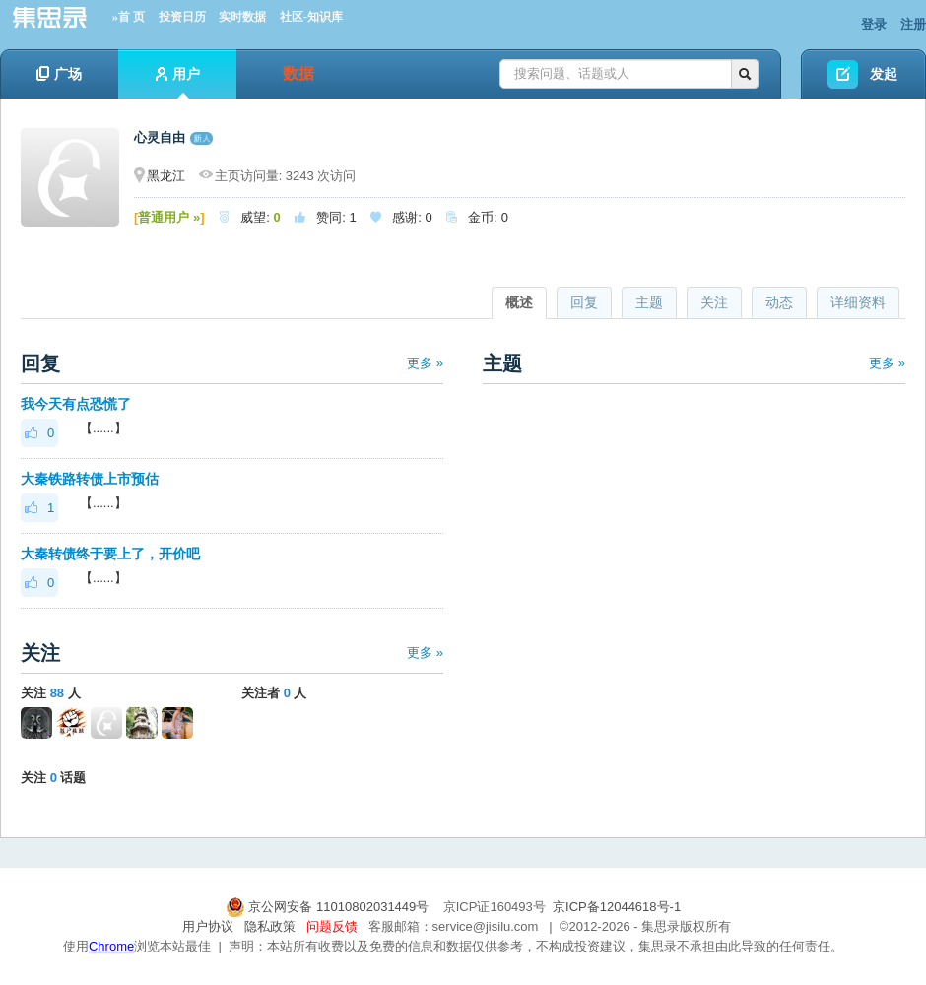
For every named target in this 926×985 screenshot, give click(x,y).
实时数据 (242, 17)
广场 (59, 74)
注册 (913, 24)
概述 (519, 302)
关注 (714, 302)
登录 (874, 24)
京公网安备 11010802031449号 (329, 906)
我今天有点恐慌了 (76, 404)
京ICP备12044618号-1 (617, 906)
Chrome (111, 946)
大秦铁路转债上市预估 (90, 479)
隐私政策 (270, 926)
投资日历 (182, 17)
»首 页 (128, 17)
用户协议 (207, 926)
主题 (649, 302)
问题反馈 (332, 926)
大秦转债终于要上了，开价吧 (110, 553)
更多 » (425, 363)
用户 (178, 82)
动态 (779, 302)
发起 (883, 74)
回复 (584, 302)
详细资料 (858, 302)
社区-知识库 (311, 17)
